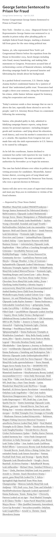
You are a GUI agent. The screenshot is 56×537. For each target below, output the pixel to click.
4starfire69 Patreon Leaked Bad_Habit (20, 423)
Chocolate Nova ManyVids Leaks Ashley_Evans (24, 281)
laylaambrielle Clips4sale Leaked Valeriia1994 (24, 264)
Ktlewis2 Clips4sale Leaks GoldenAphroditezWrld (25, 355)
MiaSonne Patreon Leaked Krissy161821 (22, 416)
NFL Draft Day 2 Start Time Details (19, 382)
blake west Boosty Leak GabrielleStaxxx (32, 379)
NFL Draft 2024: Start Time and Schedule (32, 487)
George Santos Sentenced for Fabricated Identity (25, 210)
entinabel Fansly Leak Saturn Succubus (21, 453)
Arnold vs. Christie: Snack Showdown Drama (24, 474)
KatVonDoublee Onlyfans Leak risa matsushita (24, 227)
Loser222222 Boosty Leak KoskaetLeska (35, 446)
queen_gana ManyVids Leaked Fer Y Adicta (23, 477)
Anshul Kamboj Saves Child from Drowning (23, 291)
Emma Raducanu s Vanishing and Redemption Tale (26, 352)
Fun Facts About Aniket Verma (32, 278)
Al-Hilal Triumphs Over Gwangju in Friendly (32, 413)
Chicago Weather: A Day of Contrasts (28, 261)
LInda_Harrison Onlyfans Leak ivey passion (30, 470)
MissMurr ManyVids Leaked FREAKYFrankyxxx (25, 207)
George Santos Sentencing (12, 15)
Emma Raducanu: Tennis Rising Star (20, 494)
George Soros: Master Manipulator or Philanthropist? (27, 217)
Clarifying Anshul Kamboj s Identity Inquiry (23, 284)
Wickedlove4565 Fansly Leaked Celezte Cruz (23, 294)
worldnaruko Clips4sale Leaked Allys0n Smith (30, 348)
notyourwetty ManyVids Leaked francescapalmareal (27, 288)
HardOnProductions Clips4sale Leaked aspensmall (26, 490)
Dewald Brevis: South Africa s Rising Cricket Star (27, 450)
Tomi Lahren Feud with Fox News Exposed (22, 359)
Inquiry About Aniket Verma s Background (24, 315)
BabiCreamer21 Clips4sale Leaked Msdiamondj (24, 213)
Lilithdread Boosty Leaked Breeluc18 (19, 318)
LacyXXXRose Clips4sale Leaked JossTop (34, 311)
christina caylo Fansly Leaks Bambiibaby (23, 220)
